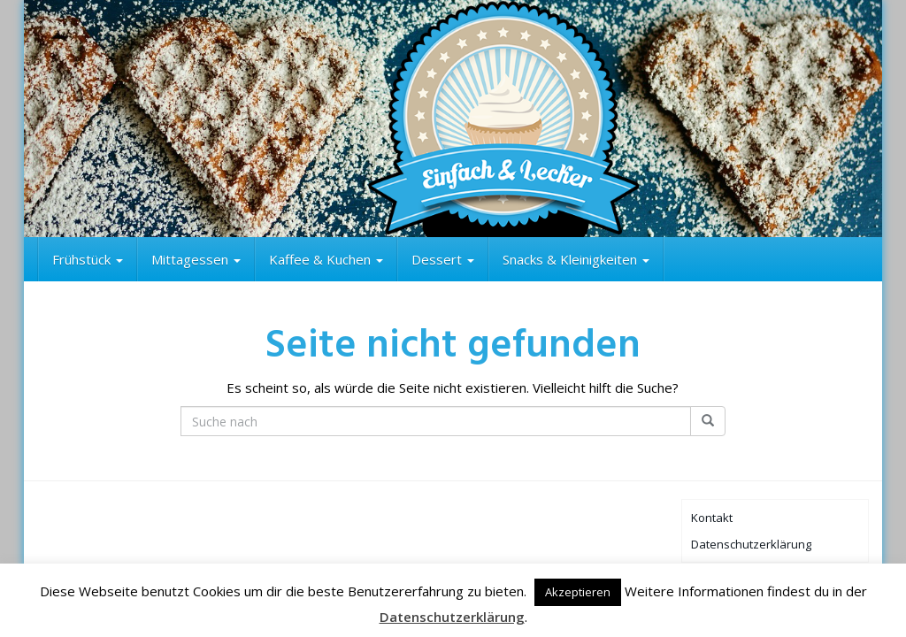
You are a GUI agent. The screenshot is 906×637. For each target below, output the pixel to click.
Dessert (442, 259)
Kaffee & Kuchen (326, 259)
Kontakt (712, 518)
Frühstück (87, 259)
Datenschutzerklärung (751, 544)
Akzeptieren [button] (577, 592)
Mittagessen (196, 259)
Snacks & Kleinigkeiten (576, 259)
